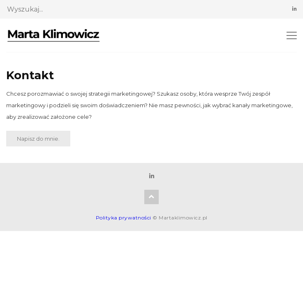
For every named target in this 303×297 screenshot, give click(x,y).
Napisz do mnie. (38, 138)
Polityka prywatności (123, 217)
